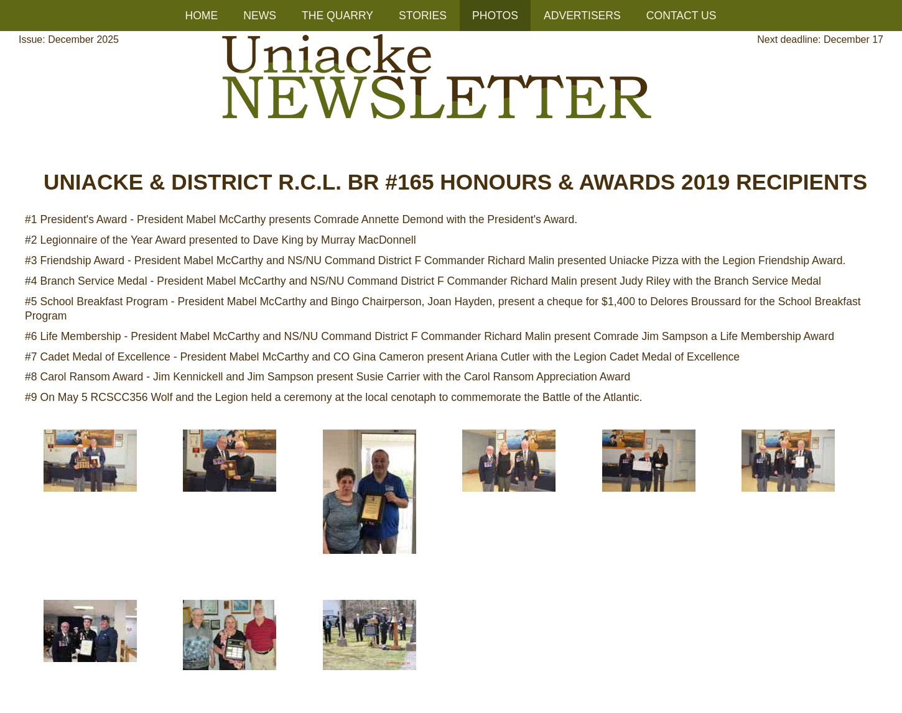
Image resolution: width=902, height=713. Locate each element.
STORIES (423, 15)
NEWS (259, 15)
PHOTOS (495, 15)
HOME (201, 15)
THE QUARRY (337, 15)
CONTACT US (681, 15)
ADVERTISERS (582, 15)
